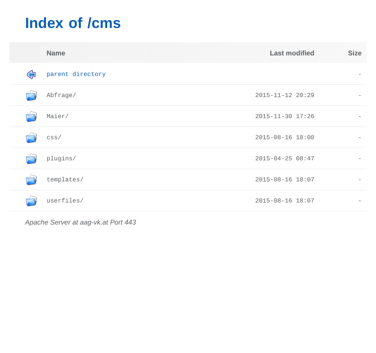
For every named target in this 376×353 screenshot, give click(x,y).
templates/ (65, 179)
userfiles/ (65, 201)
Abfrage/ (61, 95)
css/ (54, 137)
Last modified (292, 53)
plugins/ (61, 158)
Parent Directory (76, 74)
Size (355, 53)
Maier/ (58, 116)
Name (56, 53)
